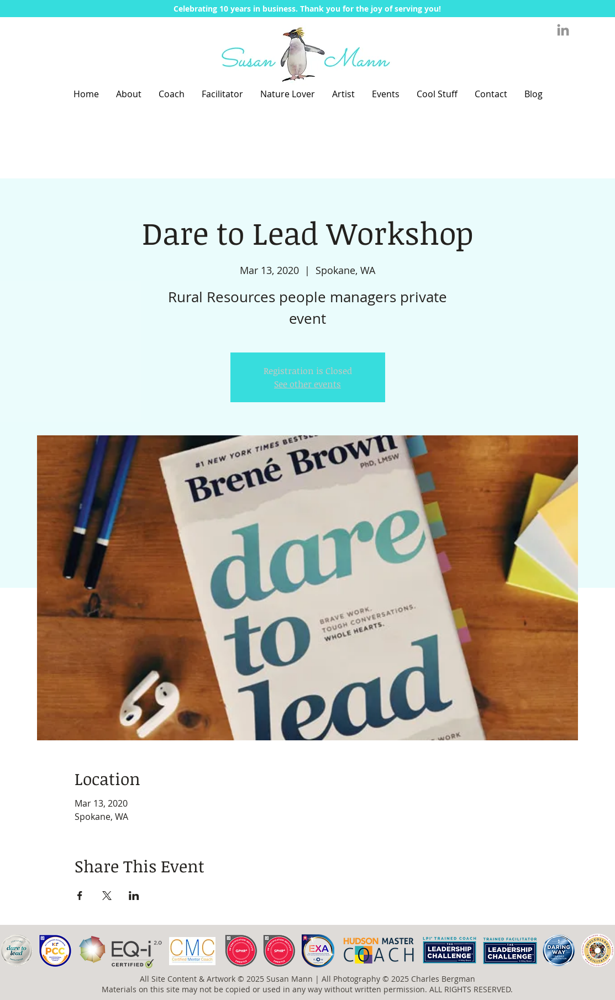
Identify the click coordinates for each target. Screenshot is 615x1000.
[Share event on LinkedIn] (134, 895)
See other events (307, 384)
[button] (307, 8)
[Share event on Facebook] (80, 895)
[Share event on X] (107, 895)
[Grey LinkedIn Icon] (563, 30)
